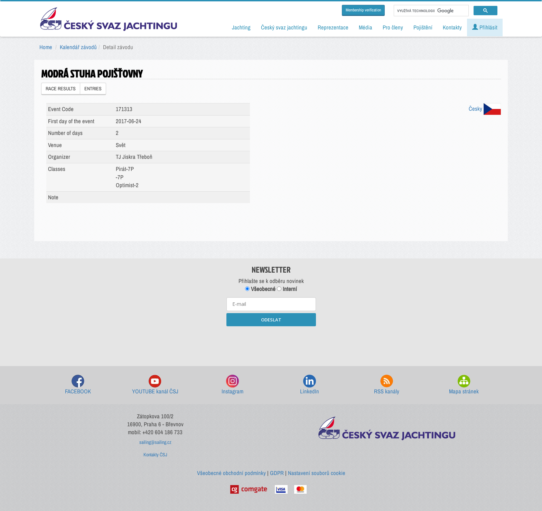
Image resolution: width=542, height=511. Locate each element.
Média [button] (365, 27)
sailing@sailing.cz (155, 442)
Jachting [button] (241, 27)
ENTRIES (93, 88)
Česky (485, 108)
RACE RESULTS (61, 88)
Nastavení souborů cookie (316, 473)
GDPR (277, 473)
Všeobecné (260, 289)
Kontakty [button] (452, 27)
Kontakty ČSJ (155, 454)
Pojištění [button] (422, 27)
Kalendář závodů (78, 47)
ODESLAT (271, 320)
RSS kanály (386, 385)
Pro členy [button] (393, 27)
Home (45, 47)
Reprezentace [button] (333, 27)
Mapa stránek (464, 385)
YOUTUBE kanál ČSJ (155, 385)
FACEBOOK (78, 385)
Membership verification (363, 10)
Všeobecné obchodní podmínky (231, 473)
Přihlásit (484, 27)
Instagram (232, 385)
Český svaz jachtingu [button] (284, 27)
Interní (287, 289)
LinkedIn (309, 385)
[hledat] (430, 11)
